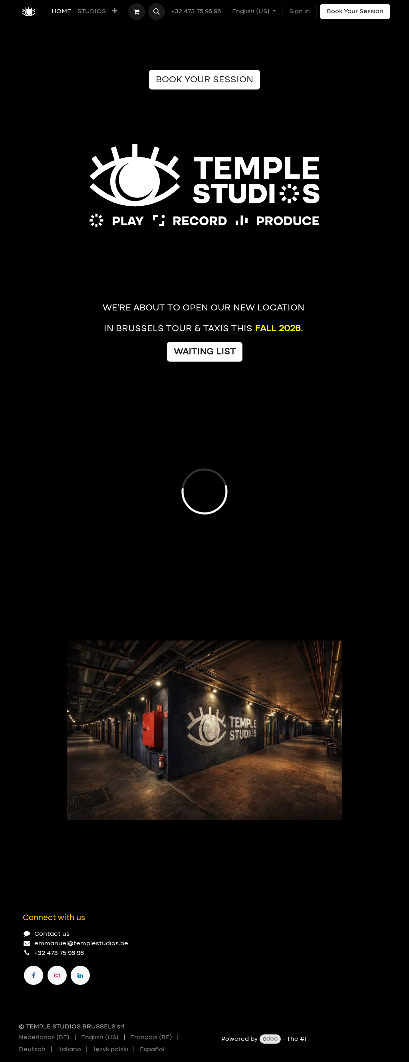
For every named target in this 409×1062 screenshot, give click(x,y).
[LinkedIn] (80, 975)
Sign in (299, 11)
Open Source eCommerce (349, 1039)
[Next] (332, 832)
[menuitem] (61, 12)
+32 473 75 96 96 (196, 11)
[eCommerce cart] (136, 11)
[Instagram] (57, 975)
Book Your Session (355, 11)
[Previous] (310, 832)
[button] (156, 11)
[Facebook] (33, 975)
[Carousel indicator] (70, 833)
